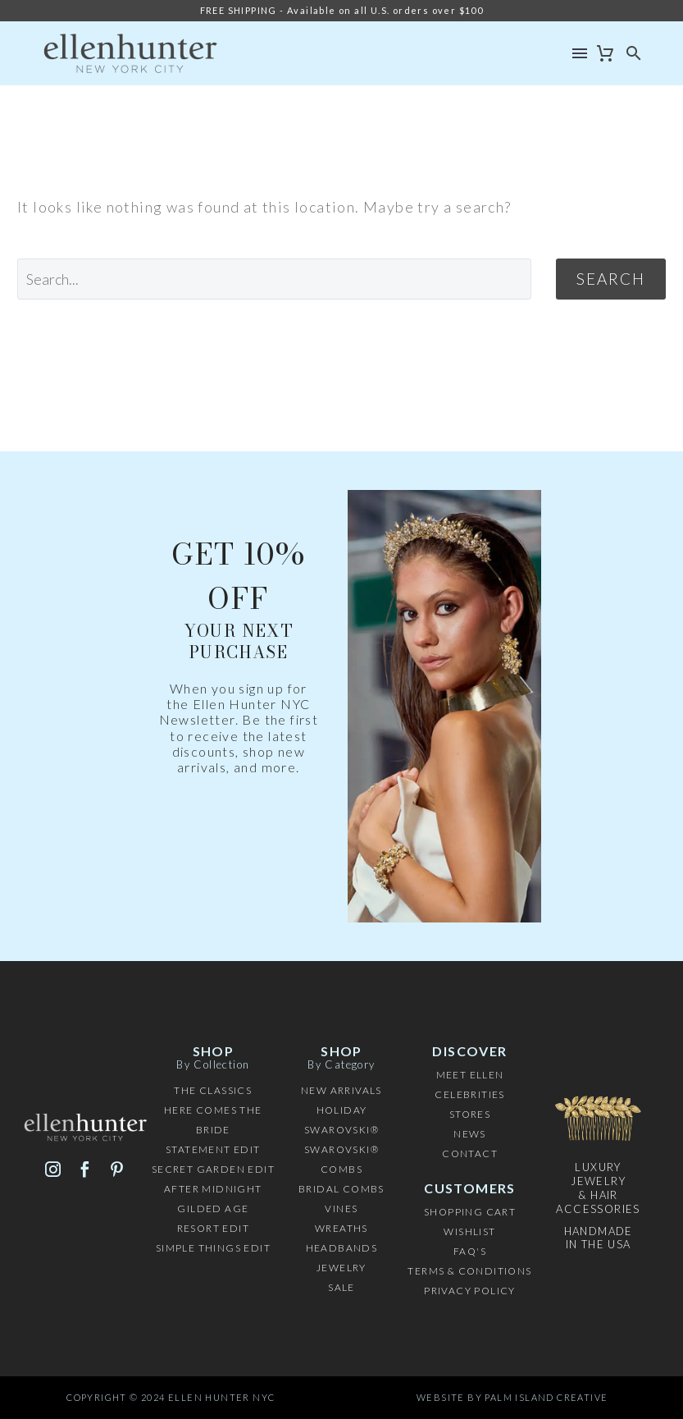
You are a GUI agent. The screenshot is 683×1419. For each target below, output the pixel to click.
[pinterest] (117, 1169)
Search (610, 278)
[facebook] (85, 1169)
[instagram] (53, 1169)
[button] (634, 53)
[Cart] (605, 53)
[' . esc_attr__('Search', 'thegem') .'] (274, 279)
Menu (579, 53)
